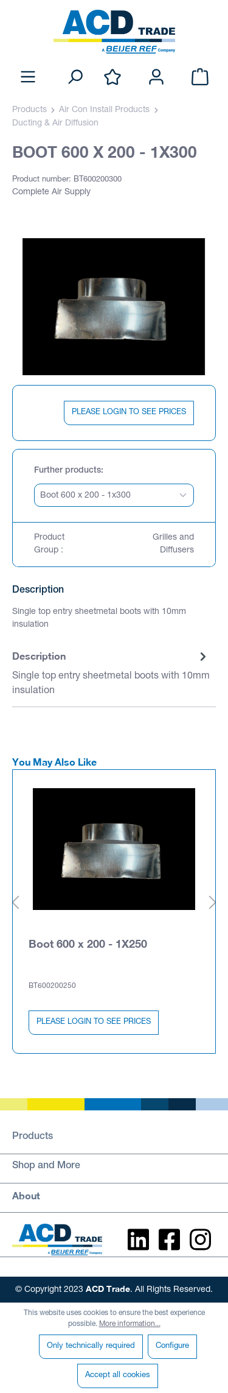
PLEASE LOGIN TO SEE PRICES (129, 413)
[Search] (75, 77)
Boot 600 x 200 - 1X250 (88, 943)
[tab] (111, 674)
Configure (172, 1346)
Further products (67, 471)
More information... (130, 1324)
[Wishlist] (112, 77)
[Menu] (28, 77)
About (26, 1195)
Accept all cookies (117, 1376)
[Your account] (156, 77)
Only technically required (91, 1346)
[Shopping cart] (200, 77)
